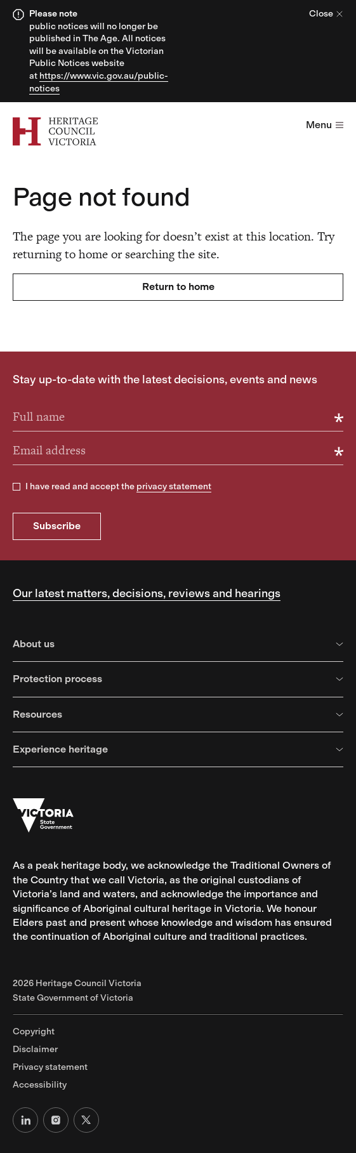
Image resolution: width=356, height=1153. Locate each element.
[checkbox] (16, 487)
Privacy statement (50, 1067)
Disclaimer (35, 1049)
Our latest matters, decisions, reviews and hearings (146, 593)
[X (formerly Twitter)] (86, 1120)
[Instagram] (56, 1120)
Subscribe (57, 526)
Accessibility (40, 1084)
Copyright (34, 1031)
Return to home (178, 286)
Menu (324, 125)
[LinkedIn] (25, 1120)
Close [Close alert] (326, 13)
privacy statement (173, 486)
